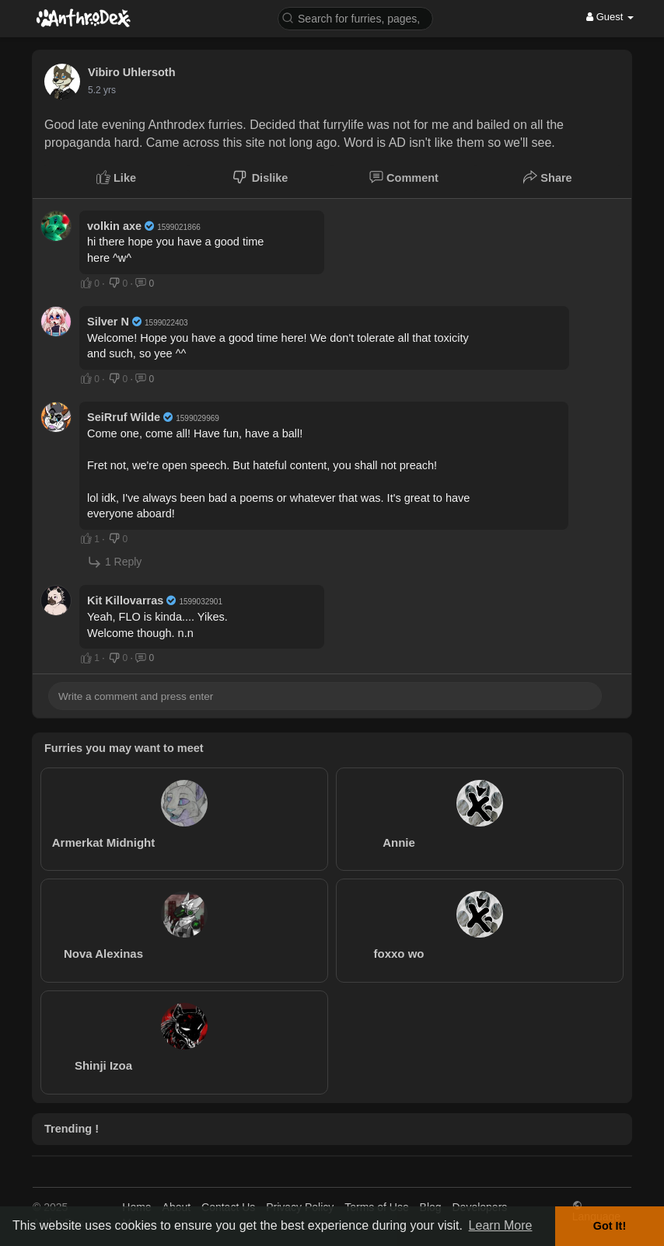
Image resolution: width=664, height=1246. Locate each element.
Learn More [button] (501, 1225)
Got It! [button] (609, 1226)
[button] (355, 17)
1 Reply (114, 562)
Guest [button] (610, 17)
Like (116, 177)
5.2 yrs (102, 90)
